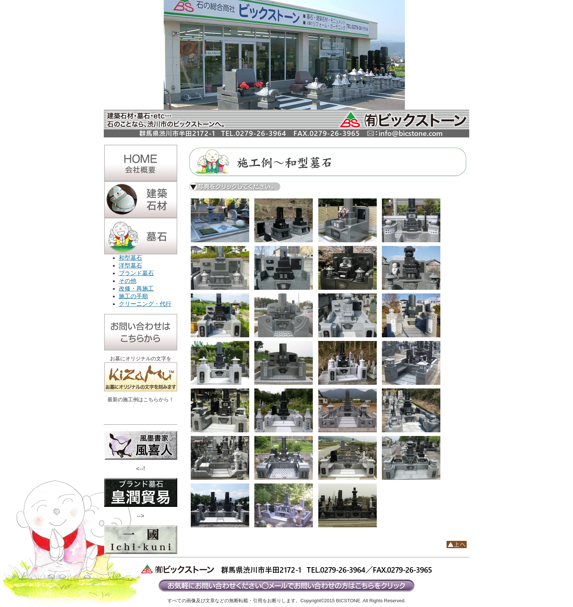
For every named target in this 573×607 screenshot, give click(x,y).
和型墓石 (130, 258)
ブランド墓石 (136, 273)
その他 (127, 281)
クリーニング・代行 (145, 304)
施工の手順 (133, 296)
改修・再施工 (136, 288)
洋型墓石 (130, 265)
